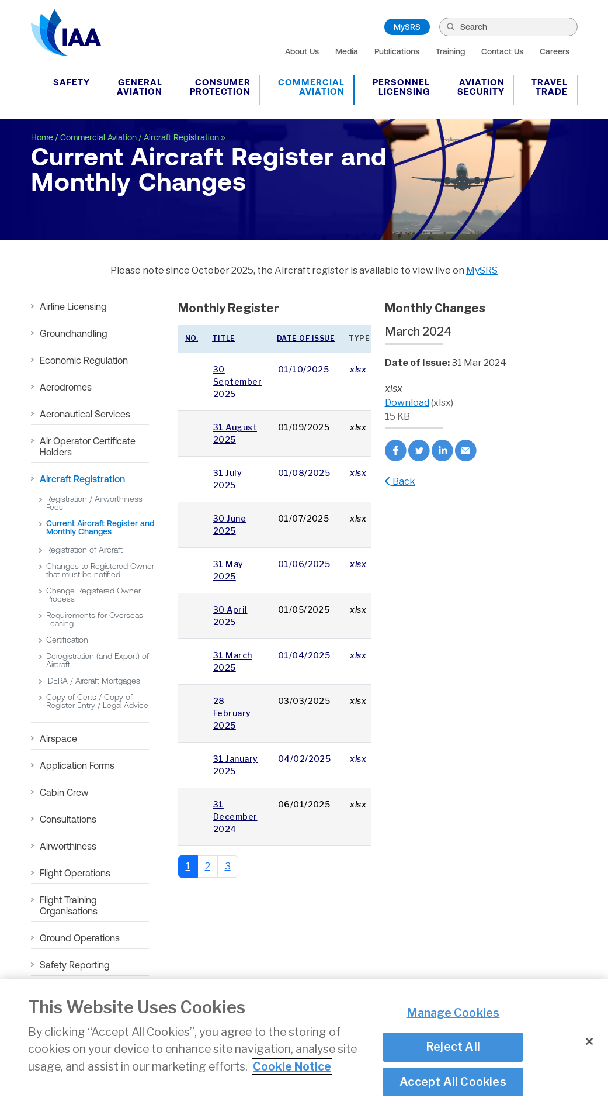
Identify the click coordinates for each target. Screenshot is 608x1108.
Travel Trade (549, 86)
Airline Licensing (73, 306)
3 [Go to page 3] (228, 866)
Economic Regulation (84, 360)
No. (192, 338)
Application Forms (77, 765)
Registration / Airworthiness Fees (94, 503)
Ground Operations (80, 938)
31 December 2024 (235, 816)
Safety (71, 82)
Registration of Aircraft (84, 550)
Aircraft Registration (181, 137)
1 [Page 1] (188, 866)
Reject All (453, 1047)
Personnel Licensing (401, 86)
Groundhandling (73, 333)
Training (450, 51)
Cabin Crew (64, 792)
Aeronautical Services (85, 414)
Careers (554, 51)
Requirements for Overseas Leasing (94, 619)
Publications (396, 51)
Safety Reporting (75, 964)
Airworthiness (68, 846)
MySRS (407, 27)
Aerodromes (66, 387)
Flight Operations (75, 873)
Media (346, 51)
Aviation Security (481, 86)
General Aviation (139, 86)
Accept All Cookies (452, 1082)
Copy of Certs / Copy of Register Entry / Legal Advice (97, 701)
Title (223, 338)
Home (42, 137)
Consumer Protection (220, 86)
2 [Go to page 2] (207, 866)
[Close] (589, 1042)
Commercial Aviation (311, 86)
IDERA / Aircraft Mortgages (93, 680)
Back (400, 481)
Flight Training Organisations (69, 905)
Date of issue (306, 338)
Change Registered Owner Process (93, 594)
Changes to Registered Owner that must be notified (100, 570)
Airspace (58, 738)
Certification (67, 640)
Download (407, 402)
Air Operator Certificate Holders (88, 446)
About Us (302, 51)
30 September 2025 (237, 381)
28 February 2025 (232, 713)
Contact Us (502, 51)
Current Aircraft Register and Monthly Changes (100, 527)
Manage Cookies (453, 1013)
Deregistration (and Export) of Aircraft (97, 660)
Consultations (68, 819)
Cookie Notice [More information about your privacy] (292, 1066)
